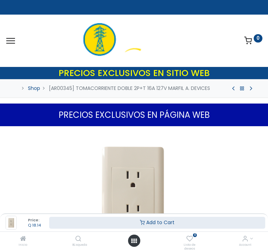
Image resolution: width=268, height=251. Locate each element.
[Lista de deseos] (189, 239)
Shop (34, 88)
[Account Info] (245, 239)
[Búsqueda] (78, 239)
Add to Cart (157, 222)
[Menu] (11, 41)
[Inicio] (23, 239)
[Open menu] (134, 241)
